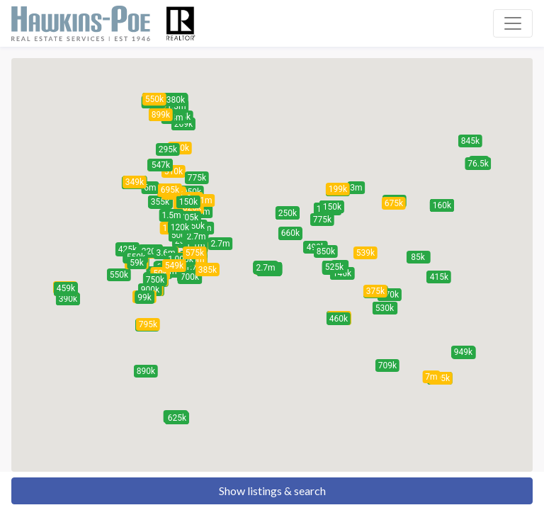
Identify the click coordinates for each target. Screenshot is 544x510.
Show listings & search (272, 490)
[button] (478, 163)
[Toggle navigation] (513, 23)
